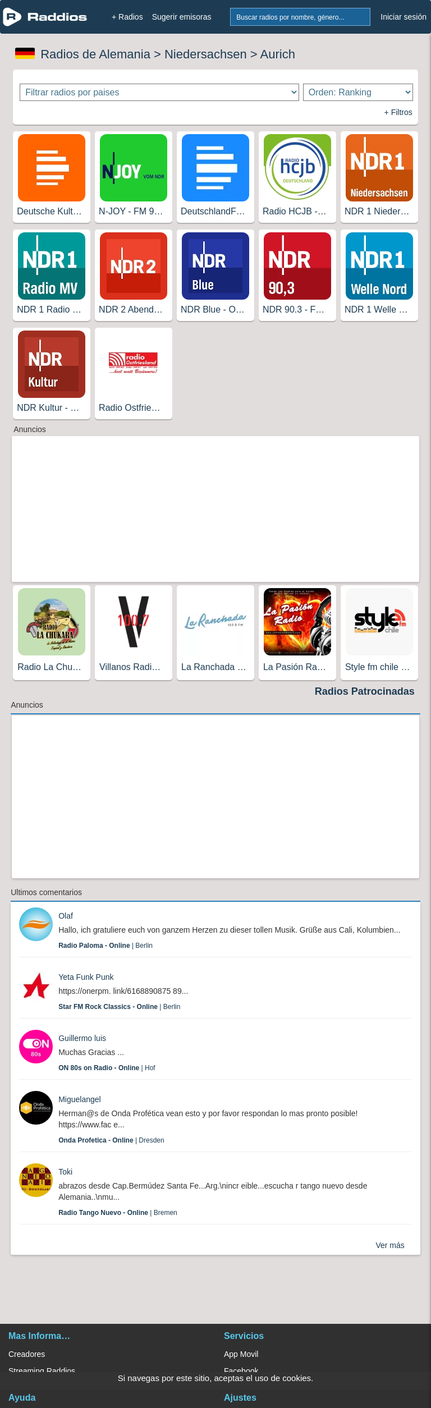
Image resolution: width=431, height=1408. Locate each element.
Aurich (277, 54)
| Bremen (117, 1213)
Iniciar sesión (403, 16)
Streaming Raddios (41, 1370)
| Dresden (111, 1140)
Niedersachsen (205, 54)
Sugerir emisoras (182, 16)
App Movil (241, 1354)
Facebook (241, 1370)
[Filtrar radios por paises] (159, 92)
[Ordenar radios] (358, 92)
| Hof (106, 1068)
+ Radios (127, 16)
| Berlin (105, 946)
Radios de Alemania (95, 54)
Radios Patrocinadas (365, 691)
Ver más (389, 1245)
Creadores (26, 1354)
